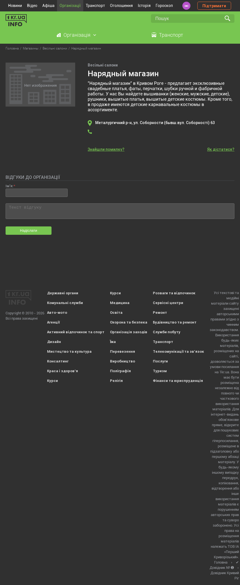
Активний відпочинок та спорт (75, 332)
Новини (15, 5)
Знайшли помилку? (106, 149)
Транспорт (95, 5)
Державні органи (62, 293)
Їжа (113, 342)
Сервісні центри (168, 303)
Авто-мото (57, 312)
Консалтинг (57, 361)
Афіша (48, 5)
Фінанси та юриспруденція (178, 381)
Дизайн (54, 342)
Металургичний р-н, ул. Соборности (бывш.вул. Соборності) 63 (155, 122)
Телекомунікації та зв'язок (178, 351)
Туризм (160, 371)
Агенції (53, 322)
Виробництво (122, 361)
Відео (32, 5)
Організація (76, 35)
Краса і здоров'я (62, 371)
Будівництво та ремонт (175, 322)
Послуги (160, 361)
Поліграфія (120, 371)
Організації (70, 5)
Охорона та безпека (128, 322)
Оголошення (121, 5)
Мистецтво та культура (69, 351)
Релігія (116, 381)
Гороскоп (164, 5)
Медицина (119, 303)
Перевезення (122, 351)
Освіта (116, 312)
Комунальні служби (65, 303)
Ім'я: (9, 186)
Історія (144, 5)
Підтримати (214, 6)
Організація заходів (128, 332)
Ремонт (160, 312)
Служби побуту (166, 332)
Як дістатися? (220, 149)
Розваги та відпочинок (174, 293)
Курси (52, 381)
